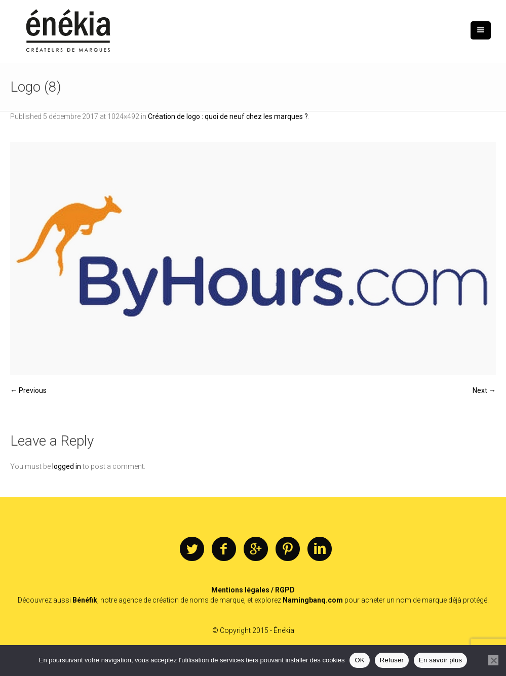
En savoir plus (440, 660)
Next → (484, 390)
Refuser (392, 660)
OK (359, 660)
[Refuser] (493, 660)
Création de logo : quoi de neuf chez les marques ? (228, 116)
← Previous (28, 390)
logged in (66, 466)
